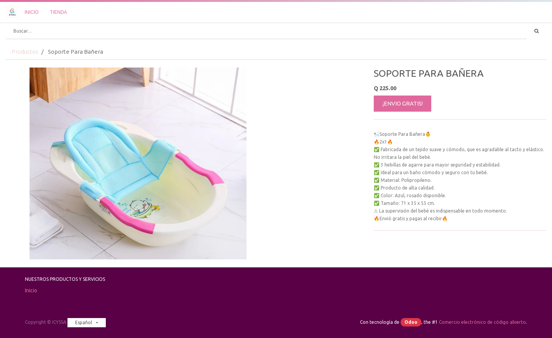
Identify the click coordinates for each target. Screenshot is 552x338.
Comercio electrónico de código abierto (482, 322)
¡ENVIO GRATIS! (403, 103)
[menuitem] (31, 12)
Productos (25, 51)
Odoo (410, 322)
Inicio (31, 290)
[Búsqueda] (536, 31)
